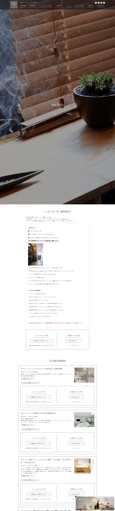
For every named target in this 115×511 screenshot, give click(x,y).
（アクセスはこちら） (49, 234)
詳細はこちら (25, 378)
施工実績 (23, 5)
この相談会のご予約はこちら (40, 341)
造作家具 (32, 5)
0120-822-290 (72, 341)
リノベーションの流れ (45, 5)
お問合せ (90, 5)
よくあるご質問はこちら (28, 383)
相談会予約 (101, 5)
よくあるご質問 (79, 5)
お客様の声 (59, 5)
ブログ (69, 5)
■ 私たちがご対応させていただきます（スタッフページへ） (43, 237)
